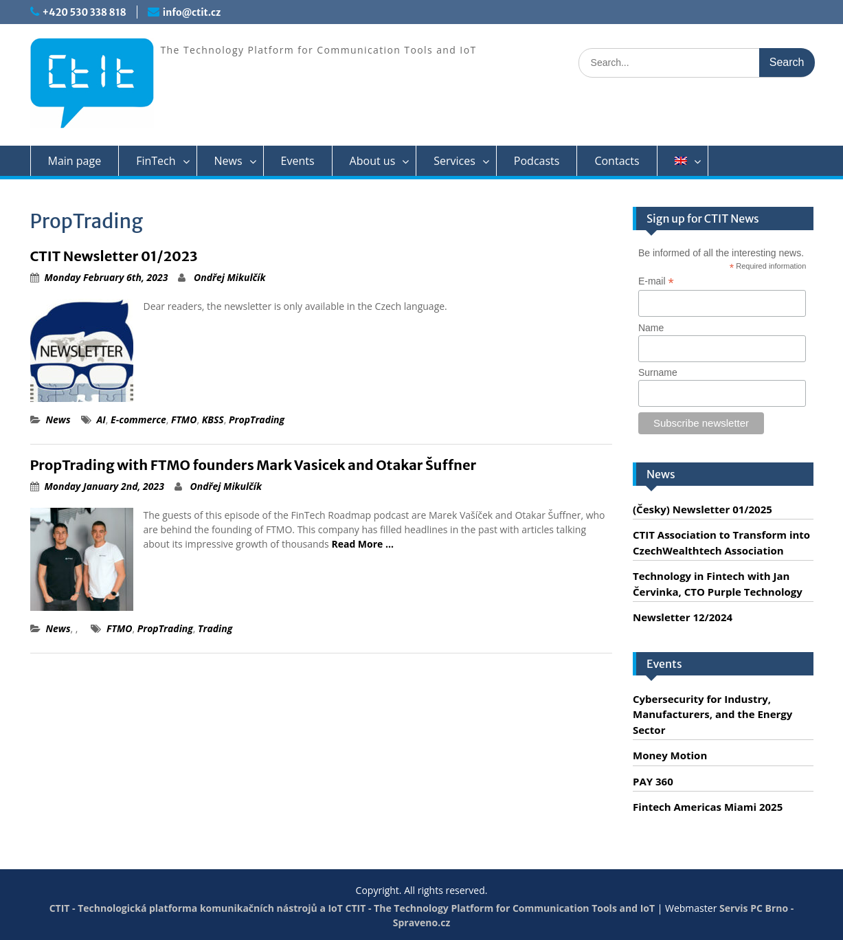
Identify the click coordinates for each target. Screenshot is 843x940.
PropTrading (256, 419)
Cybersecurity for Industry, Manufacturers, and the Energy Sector (712, 714)
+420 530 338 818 (84, 12)
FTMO (183, 419)
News (228, 160)
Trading (215, 628)
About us (373, 160)
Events (298, 160)
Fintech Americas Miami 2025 (708, 807)
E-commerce (138, 419)
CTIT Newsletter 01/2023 (114, 256)
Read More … (362, 543)
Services (454, 160)
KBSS (213, 419)
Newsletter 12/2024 (682, 617)
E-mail (656, 281)
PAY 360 (653, 781)
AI (101, 419)
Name (651, 327)
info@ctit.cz (192, 12)
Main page (75, 160)
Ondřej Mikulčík (229, 277)
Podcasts (537, 160)
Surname (657, 372)
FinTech (155, 160)
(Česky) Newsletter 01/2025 (702, 509)
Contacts (616, 160)
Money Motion (670, 755)
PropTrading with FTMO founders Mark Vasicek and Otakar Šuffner (253, 464)
